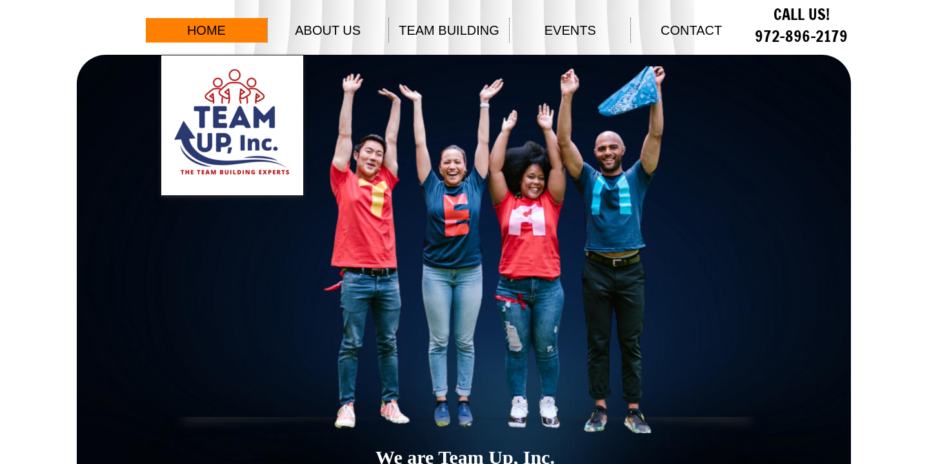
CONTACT (691, 30)
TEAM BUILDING (449, 30)
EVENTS (570, 30)
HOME (206, 30)
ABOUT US (328, 30)
